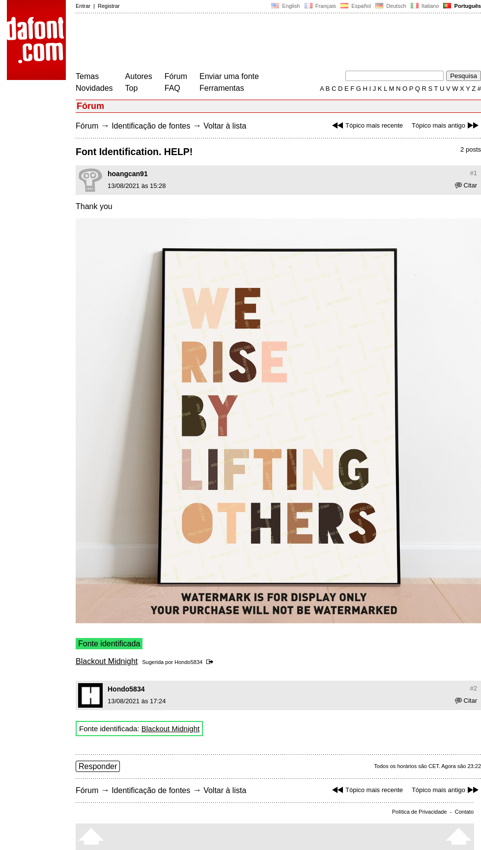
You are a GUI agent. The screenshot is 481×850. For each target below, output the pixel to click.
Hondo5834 (188, 662)
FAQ (172, 88)
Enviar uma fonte (229, 76)
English (285, 6)
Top (131, 88)
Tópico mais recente (366, 125)
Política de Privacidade (419, 812)
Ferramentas (221, 88)
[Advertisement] (254, 43)
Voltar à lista (224, 126)
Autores (138, 76)
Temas (87, 76)
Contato (464, 812)
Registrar (109, 6)
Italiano (425, 6)
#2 (473, 688)
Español (355, 6)
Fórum (176, 76)
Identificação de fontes (151, 126)
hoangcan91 (128, 174)
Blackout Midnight (107, 661)
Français (320, 6)
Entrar (83, 6)
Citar (466, 185)
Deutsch (391, 6)
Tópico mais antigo (446, 125)
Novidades (94, 88)
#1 (473, 173)
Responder (98, 766)
